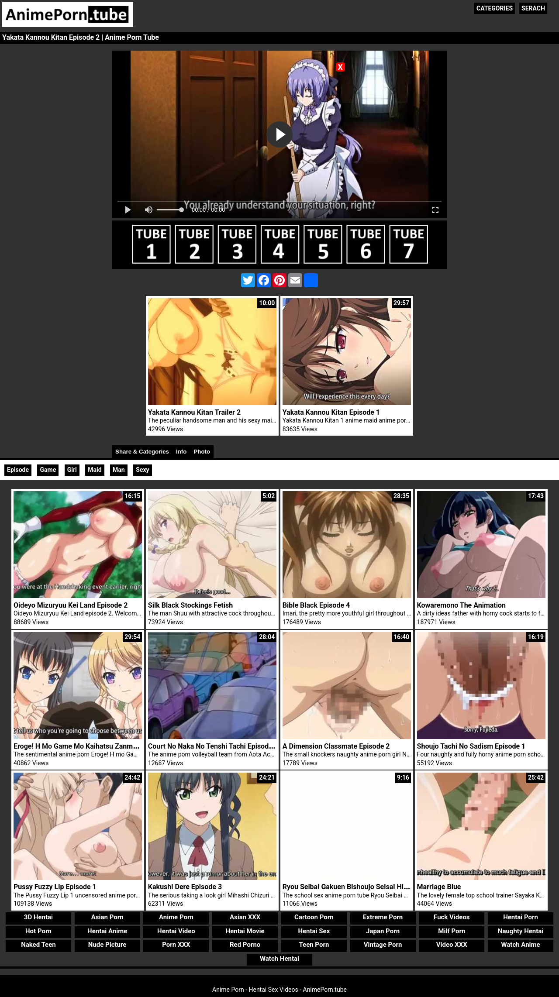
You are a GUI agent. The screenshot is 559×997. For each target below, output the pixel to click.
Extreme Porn (383, 917)
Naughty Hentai (521, 931)
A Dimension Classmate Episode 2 (336, 746)
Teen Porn (314, 945)
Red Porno (245, 945)
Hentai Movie (245, 931)
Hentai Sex (314, 931)
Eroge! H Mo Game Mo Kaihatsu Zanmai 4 (79, 746)
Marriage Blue (439, 887)
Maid (94, 469)
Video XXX (451, 945)
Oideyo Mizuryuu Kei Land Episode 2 (71, 605)
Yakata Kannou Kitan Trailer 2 (194, 412)
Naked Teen (38, 945)
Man (119, 469)
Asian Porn (107, 917)
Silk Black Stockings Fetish (190, 605)
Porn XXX (176, 945)
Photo (201, 451)
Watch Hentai (279, 959)
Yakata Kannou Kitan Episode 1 (331, 412)
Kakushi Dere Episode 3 (185, 887)
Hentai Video (176, 931)
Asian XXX (245, 917)
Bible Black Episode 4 (316, 605)
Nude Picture (107, 945)
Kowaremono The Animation (461, 605)
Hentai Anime (107, 931)
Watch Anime (520, 945)
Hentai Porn (520, 917)
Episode (18, 469)
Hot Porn (38, 931)
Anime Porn (176, 917)
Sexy (142, 469)
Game (48, 469)
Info (181, 451)
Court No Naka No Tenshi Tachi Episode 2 (213, 746)
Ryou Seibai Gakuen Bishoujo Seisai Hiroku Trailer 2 (364, 887)
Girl (72, 469)
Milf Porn (451, 931)
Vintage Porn (383, 945)
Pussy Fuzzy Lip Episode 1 (55, 887)
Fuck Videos (452, 917)
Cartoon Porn (314, 917)
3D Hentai (38, 917)
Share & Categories (142, 451)
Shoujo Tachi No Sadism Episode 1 (471, 746)
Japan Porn (383, 931)
